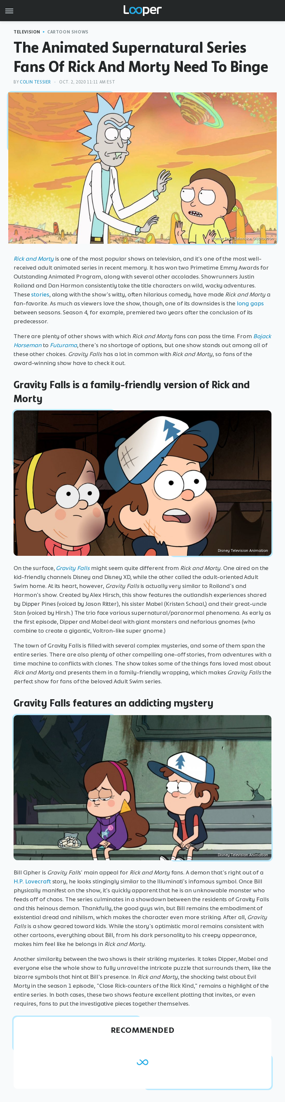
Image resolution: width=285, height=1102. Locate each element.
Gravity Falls (73, 568)
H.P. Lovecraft (32, 881)
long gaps (250, 303)
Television (27, 32)
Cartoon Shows (68, 32)
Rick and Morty (34, 259)
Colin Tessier (35, 82)
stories (40, 294)
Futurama (63, 345)
